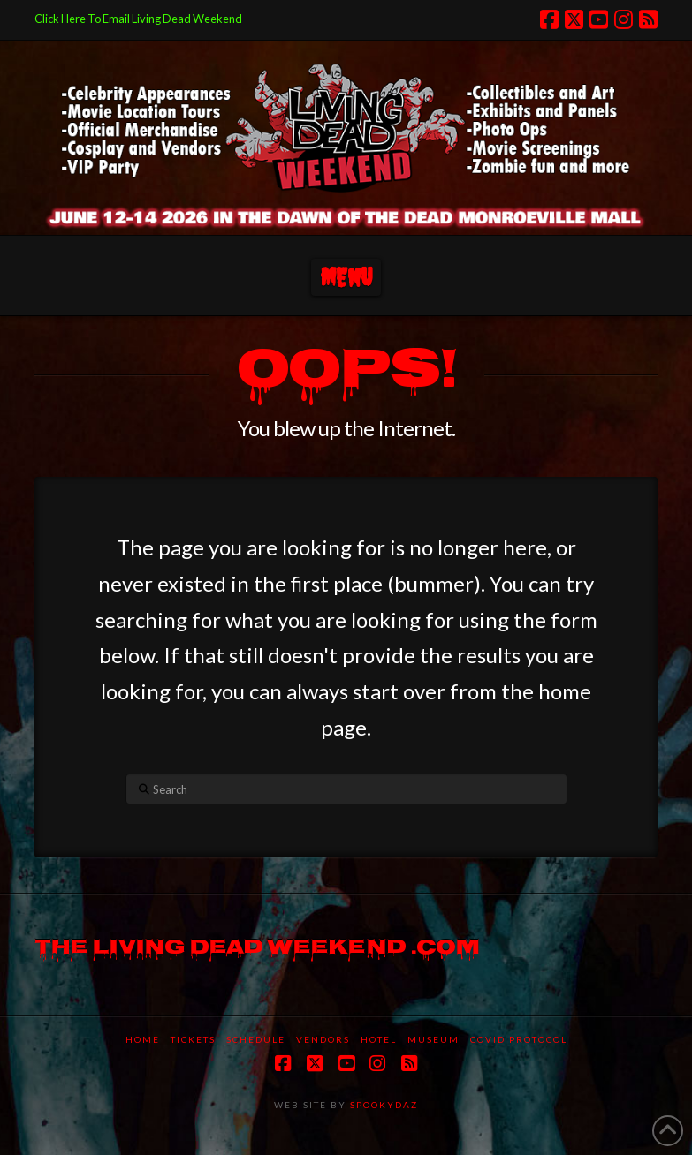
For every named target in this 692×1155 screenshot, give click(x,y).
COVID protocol (518, 1039)
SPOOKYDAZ (382, 1104)
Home (142, 1039)
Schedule (255, 1039)
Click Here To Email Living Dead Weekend (138, 18)
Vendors (323, 1039)
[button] (346, 278)
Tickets (193, 1039)
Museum (433, 1039)
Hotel (379, 1039)
